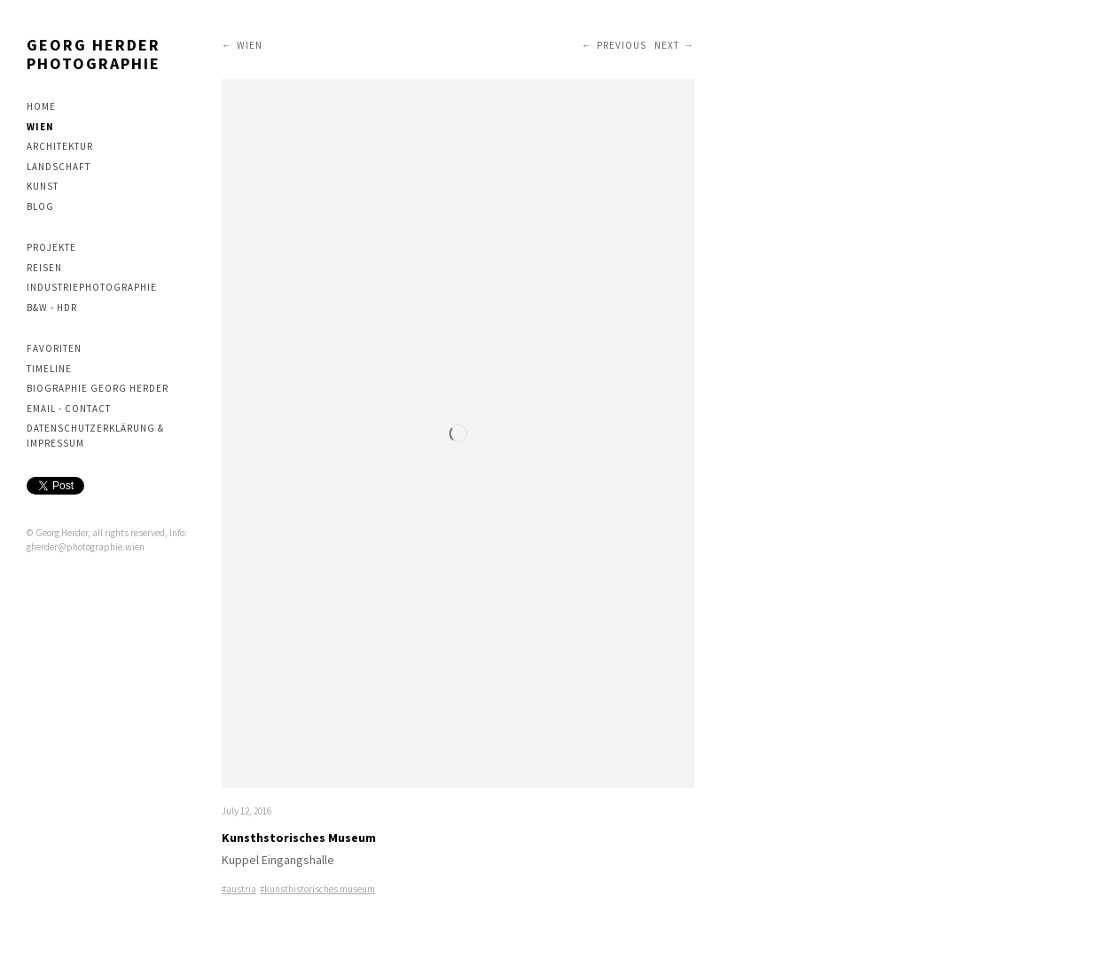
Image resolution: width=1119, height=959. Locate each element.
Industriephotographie (92, 287)
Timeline (49, 369)
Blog (40, 206)
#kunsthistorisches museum (317, 889)
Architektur (60, 146)
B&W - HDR (52, 307)
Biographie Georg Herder (97, 388)
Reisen (44, 267)
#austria (239, 889)
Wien (40, 127)
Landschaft (58, 166)
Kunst (43, 186)
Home (41, 106)
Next (666, 45)
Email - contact (69, 408)
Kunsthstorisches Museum (299, 838)
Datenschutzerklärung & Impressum (95, 435)
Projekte (51, 247)
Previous (621, 45)
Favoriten (54, 348)
